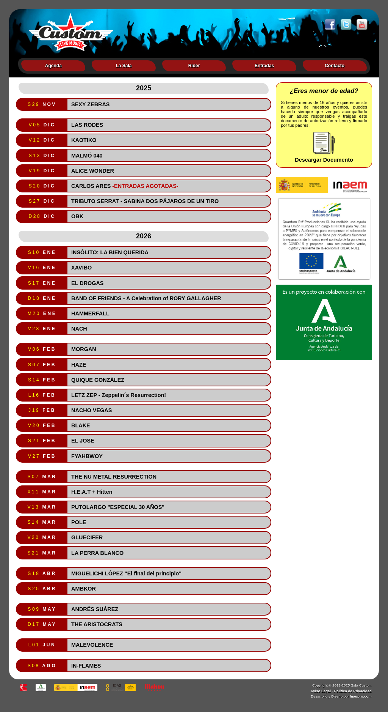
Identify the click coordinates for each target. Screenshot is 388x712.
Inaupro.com (361, 696)
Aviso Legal (321, 691)
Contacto (334, 65)
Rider (194, 65)
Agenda (53, 65)
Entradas (264, 65)
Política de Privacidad (353, 691)
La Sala (123, 65)
